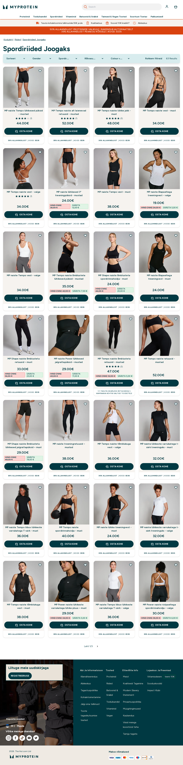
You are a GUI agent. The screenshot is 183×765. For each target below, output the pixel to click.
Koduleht (8, 39)
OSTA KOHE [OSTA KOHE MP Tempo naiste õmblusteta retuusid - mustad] (114, 383)
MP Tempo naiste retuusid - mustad (159, 360)
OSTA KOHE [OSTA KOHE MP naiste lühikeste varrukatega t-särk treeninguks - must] (159, 466)
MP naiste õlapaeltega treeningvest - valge (159, 194)
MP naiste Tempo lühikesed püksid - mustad (23, 112)
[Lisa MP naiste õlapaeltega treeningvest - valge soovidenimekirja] (176, 152)
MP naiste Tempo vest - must (114, 192)
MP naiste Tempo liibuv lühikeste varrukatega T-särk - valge (114, 606)
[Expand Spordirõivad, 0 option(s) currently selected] (68, 58)
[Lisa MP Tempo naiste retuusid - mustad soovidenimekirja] (176, 319)
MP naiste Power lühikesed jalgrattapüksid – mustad (69, 360)
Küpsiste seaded (15, 719)
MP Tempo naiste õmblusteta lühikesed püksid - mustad (68, 277)
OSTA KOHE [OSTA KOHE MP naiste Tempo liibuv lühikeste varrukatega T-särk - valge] (114, 625)
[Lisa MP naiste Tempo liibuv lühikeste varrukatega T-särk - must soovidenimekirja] (40, 487)
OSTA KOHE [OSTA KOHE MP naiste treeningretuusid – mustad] (69, 466)
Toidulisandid (40, 17)
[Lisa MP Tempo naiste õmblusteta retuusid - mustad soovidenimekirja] (131, 319)
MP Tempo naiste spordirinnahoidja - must (68, 529)
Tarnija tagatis (130, 734)
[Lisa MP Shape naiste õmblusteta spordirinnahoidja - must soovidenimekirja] (131, 235)
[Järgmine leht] (97, 646)
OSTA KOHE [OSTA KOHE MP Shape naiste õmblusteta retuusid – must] (23, 383)
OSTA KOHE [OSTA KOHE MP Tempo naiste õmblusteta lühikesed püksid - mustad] (69, 298)
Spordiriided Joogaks (34, 39)
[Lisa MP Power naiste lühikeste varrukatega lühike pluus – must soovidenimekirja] (85, 565)
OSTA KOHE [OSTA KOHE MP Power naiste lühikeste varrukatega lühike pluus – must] (69, 625)
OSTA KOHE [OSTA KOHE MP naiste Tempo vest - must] (114, 214)
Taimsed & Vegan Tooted (114, 17)
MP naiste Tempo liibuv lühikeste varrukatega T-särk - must (23, 529)
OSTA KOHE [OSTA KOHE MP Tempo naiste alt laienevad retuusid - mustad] (69, 131)
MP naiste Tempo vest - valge (23, 275)
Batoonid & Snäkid (88, 17)
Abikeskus (86, 683)
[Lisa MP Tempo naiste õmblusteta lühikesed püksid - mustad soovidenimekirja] (85, 235)
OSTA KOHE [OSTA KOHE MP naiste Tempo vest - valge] (23, 298)
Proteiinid (25, 17)
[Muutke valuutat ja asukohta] (36, 726)
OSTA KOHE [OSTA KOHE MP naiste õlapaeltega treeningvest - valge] (159, 214)
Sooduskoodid (154, 683)
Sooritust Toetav (138, 17)
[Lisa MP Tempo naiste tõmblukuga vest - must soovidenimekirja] (40, 565)
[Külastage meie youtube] (29, 738)
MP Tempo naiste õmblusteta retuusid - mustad (114, 360)
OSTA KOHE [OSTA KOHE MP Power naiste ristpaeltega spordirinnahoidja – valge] (159, 625)
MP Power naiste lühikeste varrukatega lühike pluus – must (68, 606)
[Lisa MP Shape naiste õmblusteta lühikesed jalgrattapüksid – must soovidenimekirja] (40, 404)
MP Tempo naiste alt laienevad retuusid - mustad (69, 112)
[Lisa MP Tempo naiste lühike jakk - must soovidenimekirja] (131, 71)
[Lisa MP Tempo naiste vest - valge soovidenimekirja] (40, 152)
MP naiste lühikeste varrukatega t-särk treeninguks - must (159, 445)
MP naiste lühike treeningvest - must (114, 529)
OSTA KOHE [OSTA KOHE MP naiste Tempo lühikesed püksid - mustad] (23, 131)
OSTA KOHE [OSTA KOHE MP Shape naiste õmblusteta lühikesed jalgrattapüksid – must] (23, 466)
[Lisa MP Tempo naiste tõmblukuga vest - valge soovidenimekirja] (131, 404)
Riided (18, 39)
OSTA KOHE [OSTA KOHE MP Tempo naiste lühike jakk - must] (114, 131)
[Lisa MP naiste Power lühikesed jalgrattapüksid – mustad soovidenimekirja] (85, 319)
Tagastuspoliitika (89, 690)
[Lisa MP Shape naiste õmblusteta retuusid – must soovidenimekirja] (40, 319)
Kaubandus (128, 715)
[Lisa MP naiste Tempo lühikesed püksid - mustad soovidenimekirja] (40, 71)
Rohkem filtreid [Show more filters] (153, 58)
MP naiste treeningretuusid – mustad (69, 445)
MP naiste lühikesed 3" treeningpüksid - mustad (69, 194)
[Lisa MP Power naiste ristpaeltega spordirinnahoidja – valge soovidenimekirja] (176, 565)
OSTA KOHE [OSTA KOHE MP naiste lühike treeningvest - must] (114, 544)
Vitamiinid (71, 17)
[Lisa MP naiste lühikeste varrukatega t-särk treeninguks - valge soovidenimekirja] (176, 487)
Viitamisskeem (161, 677)
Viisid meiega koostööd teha (130, 724)
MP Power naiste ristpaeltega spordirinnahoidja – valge (159, 606)
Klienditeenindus (89, 676)
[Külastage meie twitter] (36, 738)
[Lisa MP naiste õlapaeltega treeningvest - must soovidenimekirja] (176, 235)
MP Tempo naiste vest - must (159, 110)
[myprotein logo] (20, 7)
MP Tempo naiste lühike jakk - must (114, 112)
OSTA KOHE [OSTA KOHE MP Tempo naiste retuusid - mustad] (159, 383)
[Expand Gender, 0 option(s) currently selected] (42, 58)
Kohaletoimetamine (91, 697)
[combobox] (122, 6)
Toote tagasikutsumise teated (89, 715)
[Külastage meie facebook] (15, 738)
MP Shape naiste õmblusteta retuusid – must (23, 360)
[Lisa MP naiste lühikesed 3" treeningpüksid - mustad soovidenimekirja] (85, 152)
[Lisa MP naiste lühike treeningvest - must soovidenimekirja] (131, 487)
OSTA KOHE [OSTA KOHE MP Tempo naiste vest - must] (159, 131)
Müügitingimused (132, 708)
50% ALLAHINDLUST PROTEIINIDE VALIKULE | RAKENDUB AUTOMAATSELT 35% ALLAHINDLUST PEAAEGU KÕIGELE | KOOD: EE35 (91, 30)
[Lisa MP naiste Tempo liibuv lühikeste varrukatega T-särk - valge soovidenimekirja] (131, 565)
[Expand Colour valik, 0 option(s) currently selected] (120, 58)
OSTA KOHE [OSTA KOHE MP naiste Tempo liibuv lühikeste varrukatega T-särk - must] (23, 544)
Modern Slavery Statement (131, 692)
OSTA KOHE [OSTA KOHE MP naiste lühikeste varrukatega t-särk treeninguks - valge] (159, 544)
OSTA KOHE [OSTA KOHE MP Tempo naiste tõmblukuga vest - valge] (114, 466)
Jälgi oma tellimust (90, 704)
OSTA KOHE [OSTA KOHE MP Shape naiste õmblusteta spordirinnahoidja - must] (114, 298)
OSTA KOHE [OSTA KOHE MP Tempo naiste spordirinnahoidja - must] (69, 544)
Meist (126, 676)
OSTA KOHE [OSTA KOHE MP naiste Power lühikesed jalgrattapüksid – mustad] (69, 383)
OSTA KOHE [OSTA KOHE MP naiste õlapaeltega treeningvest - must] (159, 298)
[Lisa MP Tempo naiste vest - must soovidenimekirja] (176, 71)
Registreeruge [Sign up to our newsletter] (20, 676)
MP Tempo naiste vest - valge (23, 192)
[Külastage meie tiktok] (22, 738)
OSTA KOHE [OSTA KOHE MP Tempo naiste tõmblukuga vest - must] (23, 625)
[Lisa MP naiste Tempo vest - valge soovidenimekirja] (40, 235)
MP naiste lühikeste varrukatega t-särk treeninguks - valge (159, 529)
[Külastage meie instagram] (8, 738)
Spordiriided (56, 17)
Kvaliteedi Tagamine (133, 683)
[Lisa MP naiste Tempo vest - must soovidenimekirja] (131, 152)
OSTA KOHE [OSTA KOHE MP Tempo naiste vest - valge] (23, 214)
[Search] (85, 6)
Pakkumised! (157, 17)
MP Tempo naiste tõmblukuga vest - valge (114, 445)
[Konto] (167, 7)
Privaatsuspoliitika (132, 702)
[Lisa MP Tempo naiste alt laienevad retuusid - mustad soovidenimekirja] (85, 71)
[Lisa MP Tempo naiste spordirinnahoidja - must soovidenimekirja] (85, 487)
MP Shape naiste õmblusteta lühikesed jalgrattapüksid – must (24, 445)
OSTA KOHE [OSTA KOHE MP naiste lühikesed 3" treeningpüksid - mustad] (69, 214)
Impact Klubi (153, 690)
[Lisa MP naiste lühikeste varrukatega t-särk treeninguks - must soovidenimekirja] (176, 404)
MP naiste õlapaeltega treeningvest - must (159, 277)
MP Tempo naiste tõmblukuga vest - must (23, 606)
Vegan (109, 715)
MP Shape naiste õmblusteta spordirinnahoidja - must (114, 277)
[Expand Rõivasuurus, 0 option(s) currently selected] (94, 58)
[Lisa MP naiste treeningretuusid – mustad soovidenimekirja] (85, 404)
